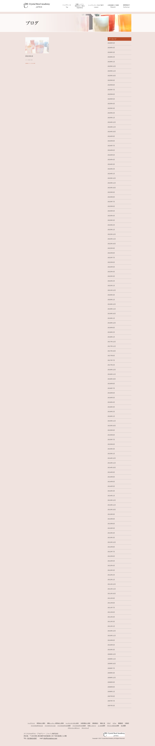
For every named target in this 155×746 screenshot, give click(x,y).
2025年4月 (111, 103)
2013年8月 (111, 519)
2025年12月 (112, 66)
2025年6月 (111, 94)
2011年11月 (112, 589)
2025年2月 (111, 113)
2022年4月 (111, 271)
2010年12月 (112, 631)
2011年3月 (111, 621)
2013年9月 (111, 514)
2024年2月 (111, 169)
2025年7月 (111, 90)
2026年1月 (111, 62)
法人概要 (123, 725)
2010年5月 (111, 645)
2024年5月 (111, 155)
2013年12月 (112, 500)
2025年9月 (111, 80)
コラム (114, 723)
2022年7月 (111, 257)
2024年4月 (111, 159)
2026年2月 (111, 57)
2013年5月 (111, 528)
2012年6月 (111, 556)
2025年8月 (111, 85)
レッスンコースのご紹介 (72, 723)
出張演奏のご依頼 (85, 723)
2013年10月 (112, 509)
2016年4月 (111, 402)
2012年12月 (112, 542)
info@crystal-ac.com (50, 738)
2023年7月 (111, 201)
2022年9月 (111, 248)
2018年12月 (112, 323)
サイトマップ (85, 728)
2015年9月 (111, 430)
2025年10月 (112, 75)
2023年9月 (111, 192)
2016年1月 (111, 416)
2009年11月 (112, 659)
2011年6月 (111, 612)
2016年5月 (111, 397)
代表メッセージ (92, 725)
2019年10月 (112, 313)
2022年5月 (111, 267)
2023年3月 (111, 220)
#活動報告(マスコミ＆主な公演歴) (35, 64)
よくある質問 (101, 725)
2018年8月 (111, 327)
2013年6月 (111, 523)
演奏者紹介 (95, 723)
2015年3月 (111, 449)
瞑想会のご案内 (41, 723)
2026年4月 (111, 47)
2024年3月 (111, 164)
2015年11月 (112, 421)
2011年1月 (111, 626)
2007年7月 (111, 701)
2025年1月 (111, 117)
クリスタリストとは (50, 725)
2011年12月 (112, 584)
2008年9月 (111, 682)
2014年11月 (112, 463)
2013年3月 (111, 537)
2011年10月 (112, 593)
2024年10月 (112, 131)
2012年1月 (111, 579)
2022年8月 (111, 253)
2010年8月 (111, 640)
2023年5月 (111, 211)
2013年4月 (111, 533)
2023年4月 (111, 215)
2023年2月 (111, 225)
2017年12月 (112, 341)
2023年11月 (112, 183)
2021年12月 (112, 290)
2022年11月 (112, 239)
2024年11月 (112, 127)
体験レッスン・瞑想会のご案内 (55, 723)
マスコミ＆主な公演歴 (113, 725)
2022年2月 (111, 281)
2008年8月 (111, 687)
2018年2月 (111, 332)
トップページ (31, 723)
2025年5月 (111, 99)
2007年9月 (111, 696)
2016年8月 (111, 383)
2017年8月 (111, 355)
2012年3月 (111, 570)
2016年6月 (111, 393)
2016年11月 (112, 374)
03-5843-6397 (32, 738)
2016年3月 (111, 407)
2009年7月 (111, 668)
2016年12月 (112, 369)
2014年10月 (112, 467)
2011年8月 (111, 603)
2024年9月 (111, 136)
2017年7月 (111, 360)
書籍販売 (120, 723)
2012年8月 (111, 547)
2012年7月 (111, 551)
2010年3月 (111, 649)
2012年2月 (111, 575)
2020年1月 (111, 299)
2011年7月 (111, 607)
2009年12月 (112, 654)
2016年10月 (112, 379)
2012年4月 (111, 565)
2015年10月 (112, 425)
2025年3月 (111, 108)
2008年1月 (111, 691)
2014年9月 (111, 472)
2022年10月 (112, 243)
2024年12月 (112, 122)
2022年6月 (111, 262)
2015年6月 (111, 444)
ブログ (109, 723)
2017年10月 (112, 351)
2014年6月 (111, 481)
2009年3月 (111, 673)
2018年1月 (111, 337)
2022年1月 (111, 285)
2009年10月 (112, 663)
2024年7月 (111, 145)
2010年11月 (112, 635)
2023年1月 (111, 229)
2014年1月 (111, 495)
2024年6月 (111, 150)
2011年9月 (111, 598)
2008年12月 (112, 677)
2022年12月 (112, 234)
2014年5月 (111, 486)
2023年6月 (111, 206)
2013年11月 (112, 505)
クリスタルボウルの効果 (64, 725)
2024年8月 (111, 141)
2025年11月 (112, 71)
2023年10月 (112, 188)
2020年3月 (111, 295)
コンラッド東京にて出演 (33, 59)
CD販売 (127, 723)
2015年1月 (111, 453)
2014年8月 (111, 477)
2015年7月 (111, 439)
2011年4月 (111, 617)
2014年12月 (112, 458)
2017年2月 (111, 365)
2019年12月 (112, 304)
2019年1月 (111, 318)
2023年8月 (111, 197)
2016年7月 (111, 388)
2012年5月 (111, 561)
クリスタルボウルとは (37, 725)
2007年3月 (111, 705)
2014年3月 (111, 491)
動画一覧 (102, 723)
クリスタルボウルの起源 (79, 725)
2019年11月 (112, 309)
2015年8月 (111, 435)
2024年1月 (111, 173)
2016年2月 (111, 411)
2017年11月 (112, 346)
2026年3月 (111, 52)
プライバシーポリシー (74, 728)
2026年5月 (111, 43)
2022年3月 (111, 276)
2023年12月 (112, 178)
